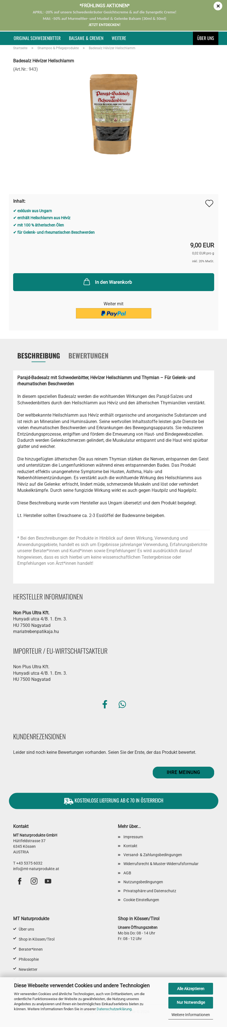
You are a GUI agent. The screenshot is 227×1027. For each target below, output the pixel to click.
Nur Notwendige (191, 1002)
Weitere (119, 38)
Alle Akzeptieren (190, 988)
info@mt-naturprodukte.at (36, 869)
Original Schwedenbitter (37, 38)
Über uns (205, 38)
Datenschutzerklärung (114, 1009)
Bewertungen (88, 355)
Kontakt (130, 846)
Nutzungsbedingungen (143, 882)
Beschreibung (38, 355)
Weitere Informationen (190, 1014)
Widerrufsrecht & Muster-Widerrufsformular (161, 863)
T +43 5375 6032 (27, 863)
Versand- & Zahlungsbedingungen (152, 855)
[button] (105, 704)
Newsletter (28, 969)
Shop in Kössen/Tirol (36, 939)
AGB (127, 873)
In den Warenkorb (107, 281)
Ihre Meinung (183, 772)
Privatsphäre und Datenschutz (149, 891)
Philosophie (29, 959)
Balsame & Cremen (86, 38)
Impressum (133, 837)
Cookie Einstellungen (141, 900)
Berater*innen (31, 949)
